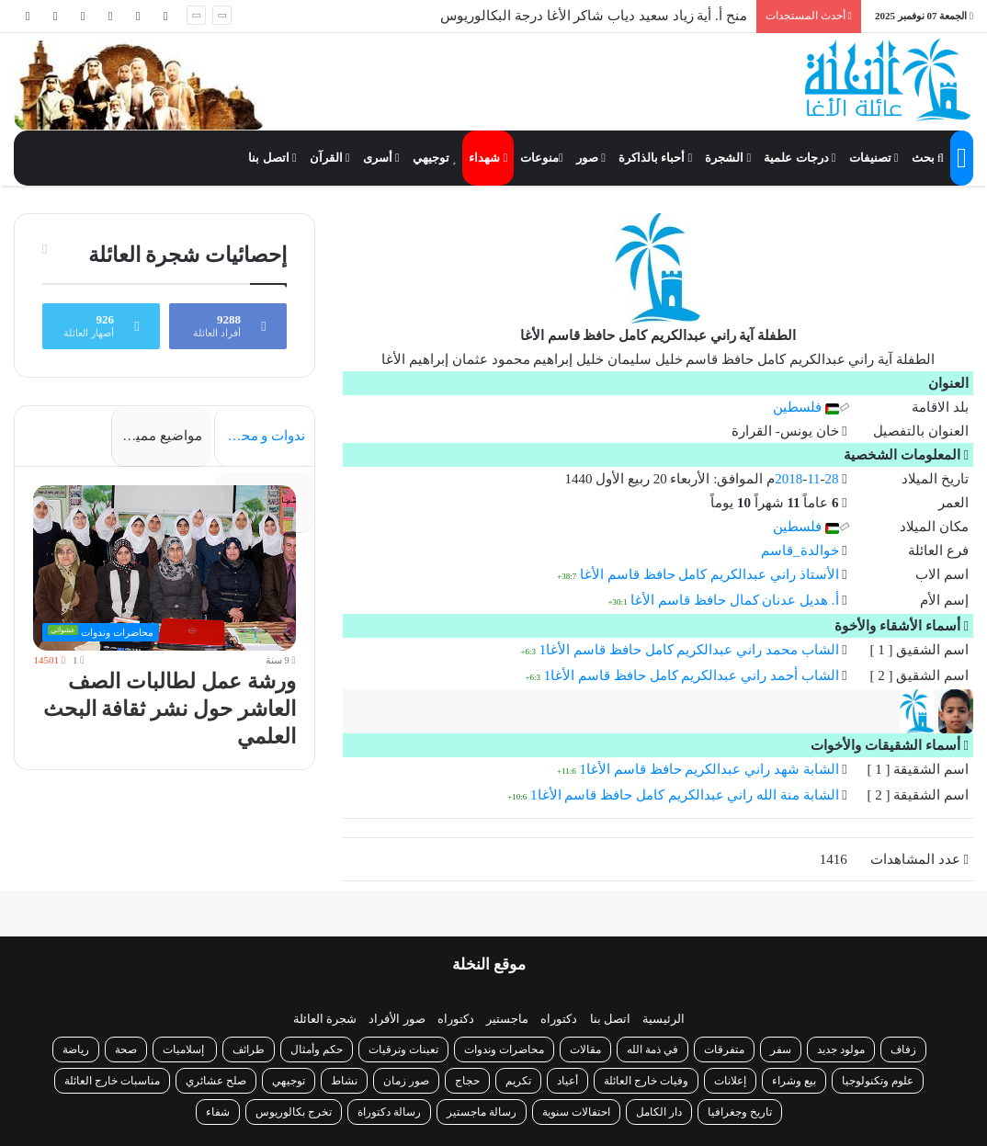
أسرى (381, 158)
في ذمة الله (652, 1049)
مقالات (585, 1049)
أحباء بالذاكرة (655, 158)
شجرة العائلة (325, 1019)
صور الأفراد (397, 1019)
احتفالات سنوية (576, 1112)
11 (813, 478)
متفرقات (724, 1049)
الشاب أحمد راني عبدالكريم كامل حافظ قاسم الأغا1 (691, 675)
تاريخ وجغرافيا (740, 1112)
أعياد (567, 1080)
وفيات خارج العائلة (646, 1080)
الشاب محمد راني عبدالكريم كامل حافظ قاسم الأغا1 (689, 649)
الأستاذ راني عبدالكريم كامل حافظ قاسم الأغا (709, 574)
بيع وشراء (794, 1080)
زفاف (903, 1049)
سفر (780, 1049)
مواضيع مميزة (161, 435)
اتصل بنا (272, 158)
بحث (928, 158)
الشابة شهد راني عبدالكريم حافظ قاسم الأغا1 (709, 769)
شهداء (488, 158)
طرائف (249, 1049)
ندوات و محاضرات (259, 435)
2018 (788, 478)
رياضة (75, 1049)
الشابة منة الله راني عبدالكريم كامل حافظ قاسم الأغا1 (684, 795)
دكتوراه (558, 1019)
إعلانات (730, 1080)
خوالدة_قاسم (800, 550)
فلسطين (806, 407)
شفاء (218, 1112)
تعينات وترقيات (403, 1049)
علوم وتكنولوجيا (877, 1080)
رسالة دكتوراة (389, 1112)
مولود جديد (841, 1049)
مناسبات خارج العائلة (112, 1080)
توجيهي (435, 158)
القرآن (330, 158)
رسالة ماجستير (481, 1112)
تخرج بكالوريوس (293, 1112)
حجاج (467, 1080)
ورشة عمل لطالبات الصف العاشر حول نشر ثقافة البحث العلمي (173, 718)
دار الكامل (659, 1112)
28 (832, 478)
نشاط (344, 1080)
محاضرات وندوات (504, 1049)
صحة (126, 1049)
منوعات (541, 158)
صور (591, 158)
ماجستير (507, 1019)
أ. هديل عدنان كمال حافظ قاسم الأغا (734, 600)
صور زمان (406, 1080)
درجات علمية (799, 158)
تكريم (518, 1080)
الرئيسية (663, 1019)
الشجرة (728, 158)
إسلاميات (185, 1049)
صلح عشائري (216, 1080)
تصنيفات (874, 158)
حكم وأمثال (316, 1049)
